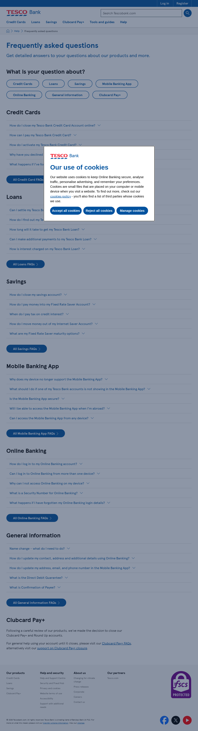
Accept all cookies (66, 210)
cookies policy (60, 196)
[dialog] (99, 183)
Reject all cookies (99, 210)
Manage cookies (132, 210)
